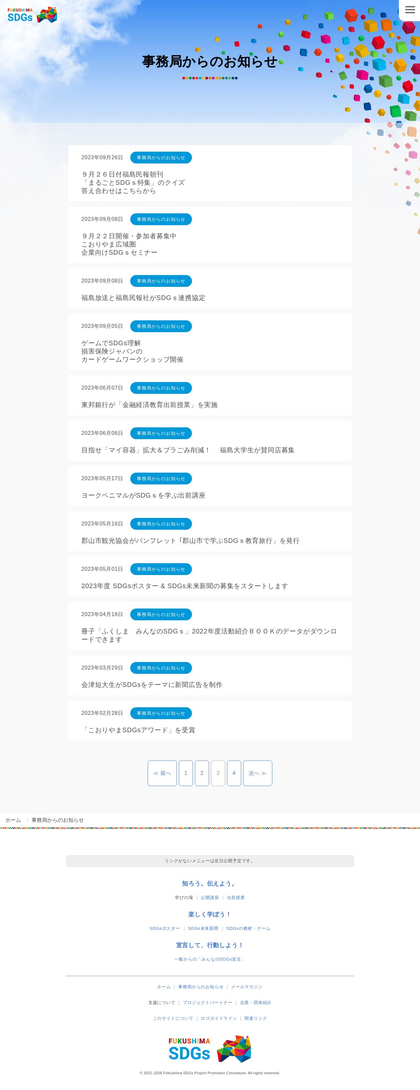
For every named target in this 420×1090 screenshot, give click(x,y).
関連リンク (255, 1018)
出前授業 (236, 897)
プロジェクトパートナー (208, 1002)
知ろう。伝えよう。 (210, 883)
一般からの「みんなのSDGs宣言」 (209, 959)
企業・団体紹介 (256, 1002)
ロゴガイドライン (219, 1018)
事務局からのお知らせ (200, 986)
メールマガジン (247, 986)
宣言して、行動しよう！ (210, 945)
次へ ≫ (261, 773)
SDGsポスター (165, 928)
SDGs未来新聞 (203, 928)
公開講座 (210, 897)
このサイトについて (173, 1018)
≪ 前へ (165, 773)
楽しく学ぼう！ (210, 914)
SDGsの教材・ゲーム (248, 928)
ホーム (164, 986)
